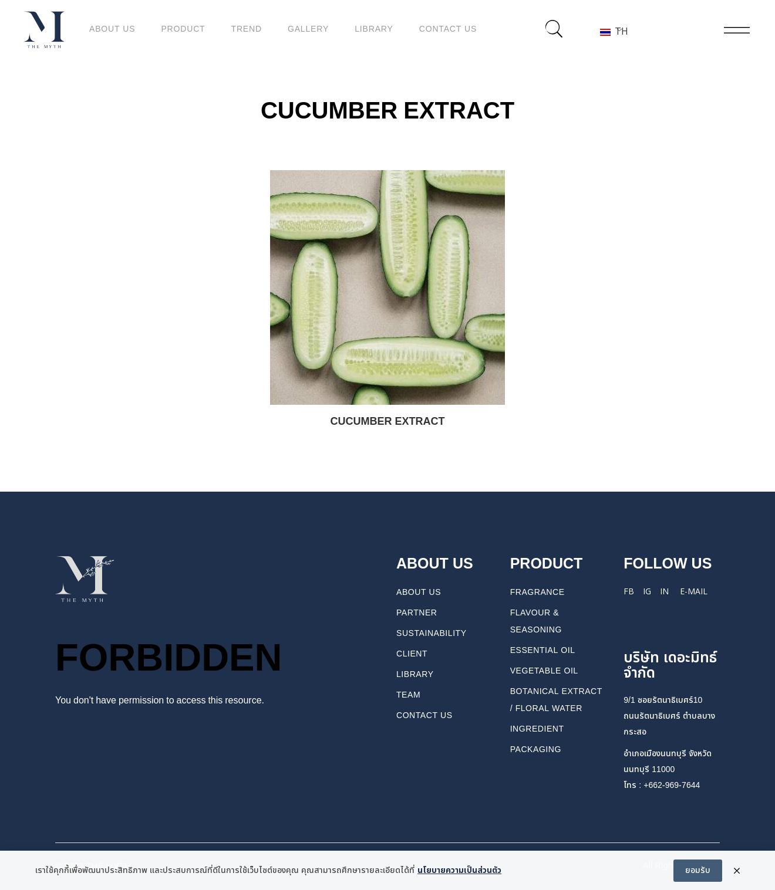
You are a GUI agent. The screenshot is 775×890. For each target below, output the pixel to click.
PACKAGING (535, 749)
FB (629, 591)
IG (647, 591)
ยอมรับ (697, 875)
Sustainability (431, 633)
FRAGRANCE (537, 592)
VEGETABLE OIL (544, 671)
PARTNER (416, 613)
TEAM (408, 695)
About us (418, 592)
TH (611, 31)
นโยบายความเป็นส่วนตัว (459, 876)
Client (411, 654)
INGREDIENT (537, 729)
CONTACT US (424, 715)
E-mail (693, 591)
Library (415, 674)
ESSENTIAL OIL (542, 650)
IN (664, 591)
